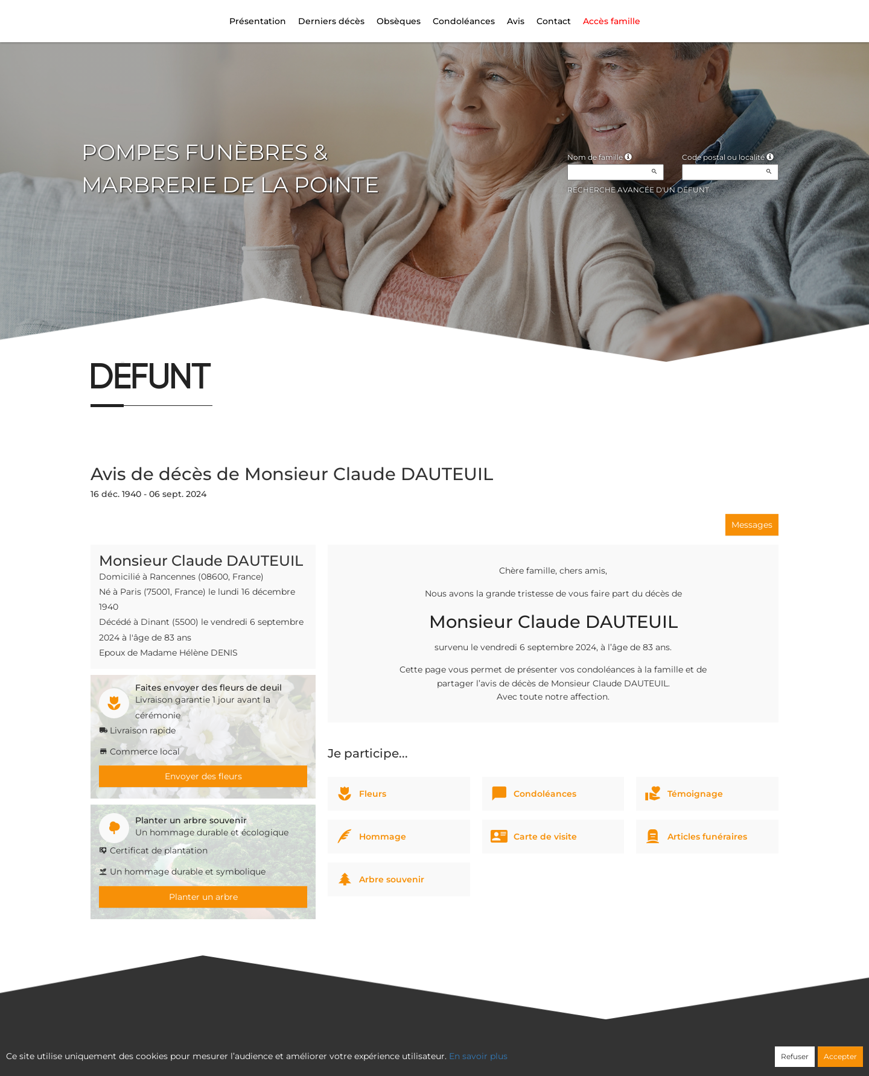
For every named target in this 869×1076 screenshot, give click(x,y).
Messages (751, 524)
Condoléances (464, 21)
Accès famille (611, 21)
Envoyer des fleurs (203, 776)
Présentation (257, 21)
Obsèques (399, 21)
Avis (515, 21)
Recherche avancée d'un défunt (638, 189)
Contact (553, 21)
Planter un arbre (203, 896)
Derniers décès (331, 21)
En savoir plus (478, 1056)
